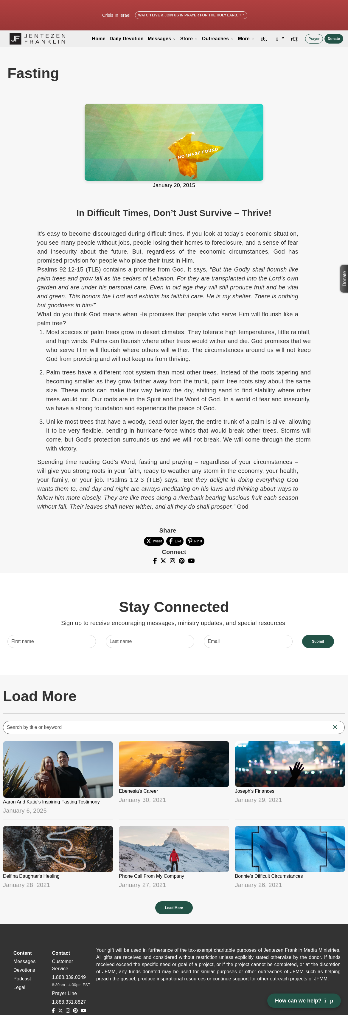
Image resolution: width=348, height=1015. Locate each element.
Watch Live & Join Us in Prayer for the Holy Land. (191, 15)
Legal (19, 987)
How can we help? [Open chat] (304, 1001)
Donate (334, 39)
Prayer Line (64, 993)
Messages (162, 38)
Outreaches (218, 38)
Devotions (24, 970)
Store (189, 38)
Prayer (313, 39)
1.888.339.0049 (69, 977)
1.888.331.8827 (69, 1002)
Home (98, 38)
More (246, 38)
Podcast (22, 978)
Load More (174, 908)
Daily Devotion (127, 38)
